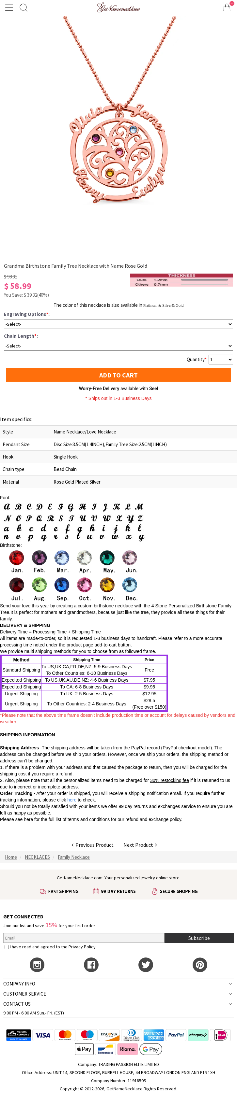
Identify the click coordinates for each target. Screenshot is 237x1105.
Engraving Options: (27, 314)
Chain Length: (21, 336)
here (28, 819)
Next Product (140, 845)
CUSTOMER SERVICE (24, 994)
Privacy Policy (82, 947)
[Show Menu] (10, 7)
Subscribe (199, 938)
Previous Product (92, 845)
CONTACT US (17, 1004)
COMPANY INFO (19, 984)
